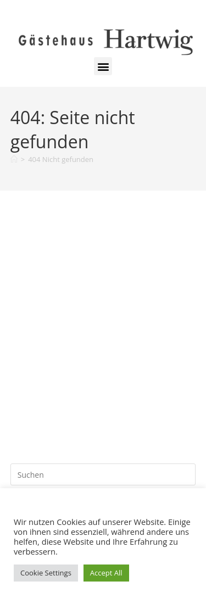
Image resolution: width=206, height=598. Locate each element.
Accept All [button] (106, 573)
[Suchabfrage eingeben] (103, 474)
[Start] (14, 159)
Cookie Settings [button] (45, 573)
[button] (103, 66)
